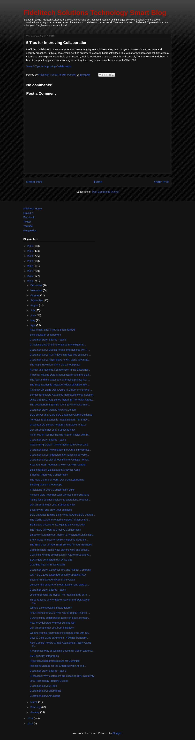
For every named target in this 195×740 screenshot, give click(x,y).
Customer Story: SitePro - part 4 (48, 589)
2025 (30, 250)
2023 (30, 260)
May (33, 320)
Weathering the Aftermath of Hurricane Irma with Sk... (60, 632)
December (36, 285)
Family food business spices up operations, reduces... (60, 499)
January (35, 712)
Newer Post (34, 182)
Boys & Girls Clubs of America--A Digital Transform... (59, 637)
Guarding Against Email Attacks (47, 564)
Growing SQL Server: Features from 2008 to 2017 (58, 424)
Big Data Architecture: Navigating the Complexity (57, 524)
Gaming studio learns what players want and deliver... (60, 549)
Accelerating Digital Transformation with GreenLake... (60, 444)
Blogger (116, 733)
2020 (30, 275)
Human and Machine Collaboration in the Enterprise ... (60, 369)
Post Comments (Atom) (105, 191)
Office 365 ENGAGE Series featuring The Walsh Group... (62, 399)
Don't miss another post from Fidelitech (52, 627)
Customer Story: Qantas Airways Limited (53, 409)
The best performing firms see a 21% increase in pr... (60, 404)
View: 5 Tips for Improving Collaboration (48, 66)
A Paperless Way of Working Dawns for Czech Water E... (62, 650)
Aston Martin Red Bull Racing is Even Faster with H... (60, 434)
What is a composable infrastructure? (51, 607)
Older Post (161, 182)
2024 (30, 255)
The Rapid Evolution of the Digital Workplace (55, 364)
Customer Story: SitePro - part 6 (48, 339)
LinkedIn (28, 212)
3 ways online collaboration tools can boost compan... (60, 617)
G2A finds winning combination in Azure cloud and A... (60, 554)
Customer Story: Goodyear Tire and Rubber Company (60, 569)
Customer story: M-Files (43, 685)
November (36, 290)
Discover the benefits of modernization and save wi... (60, 584)
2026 (30, 245)
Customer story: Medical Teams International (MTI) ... (60, 349)
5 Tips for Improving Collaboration (49, 474)
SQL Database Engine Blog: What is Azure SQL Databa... (62, 514)
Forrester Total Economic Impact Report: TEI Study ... (60, 419)
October (35, 295)
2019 (30, 280)
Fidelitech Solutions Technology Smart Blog (95, 12)
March (34, 702)
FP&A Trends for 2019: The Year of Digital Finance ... (60, 612)
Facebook (29, 217)
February (35, 707)
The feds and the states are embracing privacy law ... (60, 379)
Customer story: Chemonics (45, 690)
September (37, 300)
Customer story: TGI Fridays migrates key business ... (60, 354)
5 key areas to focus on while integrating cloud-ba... (59, 539)
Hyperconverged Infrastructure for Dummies (55, 660)
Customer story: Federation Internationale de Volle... (59, 454)
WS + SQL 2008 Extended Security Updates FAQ (58, 574)
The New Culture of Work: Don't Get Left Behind (57, 479)
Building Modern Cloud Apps (46, 484)
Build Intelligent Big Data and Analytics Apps (55, 469)
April (33, 325)
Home (98, 182)
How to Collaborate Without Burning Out (52, 622)
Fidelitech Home (32, 208)
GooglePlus (30, 230)
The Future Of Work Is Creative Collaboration (55, 529)
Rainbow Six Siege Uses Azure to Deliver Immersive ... (61, 389)
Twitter (27, 221)
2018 (30, 718)
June (33, 315)
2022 (30, 265)
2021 (30, 270)
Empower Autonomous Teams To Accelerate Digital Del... (62, 534)
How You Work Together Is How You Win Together (58, 464)
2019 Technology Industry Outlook (49, 680)
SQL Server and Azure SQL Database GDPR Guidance (61, 414)
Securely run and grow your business (51, 509)
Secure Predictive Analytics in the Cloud (52, 579)
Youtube (28, 225)
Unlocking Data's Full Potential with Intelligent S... (58, 344)
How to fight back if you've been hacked (52, 329)
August (34, 305)
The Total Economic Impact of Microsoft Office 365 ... (60, 384)
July (33, 310)
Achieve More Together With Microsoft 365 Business (59, 494)
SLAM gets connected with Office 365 (51, 559)
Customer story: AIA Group (45, 695)
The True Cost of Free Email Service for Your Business (61, 544)
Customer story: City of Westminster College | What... (60, 459)
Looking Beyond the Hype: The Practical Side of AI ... (60, 594)
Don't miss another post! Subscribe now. (52, 429)
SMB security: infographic (44, 655)
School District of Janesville (45, 334)
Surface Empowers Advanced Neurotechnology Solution (61, 394)
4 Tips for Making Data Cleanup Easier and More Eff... (60, 374)
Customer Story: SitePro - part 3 (48, 670)
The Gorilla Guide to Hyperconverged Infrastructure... (60, 519)
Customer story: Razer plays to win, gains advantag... (60, 359)
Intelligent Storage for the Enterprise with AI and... (58, 665)
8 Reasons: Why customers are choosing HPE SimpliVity (62, 675)
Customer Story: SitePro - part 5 (48, 439)
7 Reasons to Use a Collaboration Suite (52, 489)
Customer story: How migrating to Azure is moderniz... (60, 449)
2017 (30, 723)
